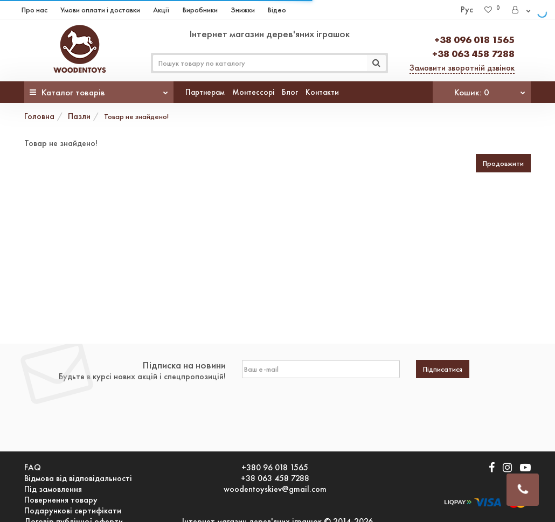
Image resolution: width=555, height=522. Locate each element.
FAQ (32, 467)
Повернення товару (61, 500)
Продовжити (503, 163)
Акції (161, 10)
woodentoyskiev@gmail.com (275, 489)
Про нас (34, 10)
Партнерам (205, 92)
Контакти (322, 92)
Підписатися (442, 369)
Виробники (200, 10)
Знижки (243, 10)
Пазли (79, 116)
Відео (277, 10)
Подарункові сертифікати (72, 510)
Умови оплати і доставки (100, 10)
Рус (467, 9)
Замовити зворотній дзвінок (462, 67)
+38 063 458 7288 (473, 53)
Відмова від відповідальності (78, 478)
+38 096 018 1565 (474, 39)
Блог (290, 92)
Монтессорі (253, 92)
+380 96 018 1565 (274, 467)
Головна (39, 116)
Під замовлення (53, 489)
